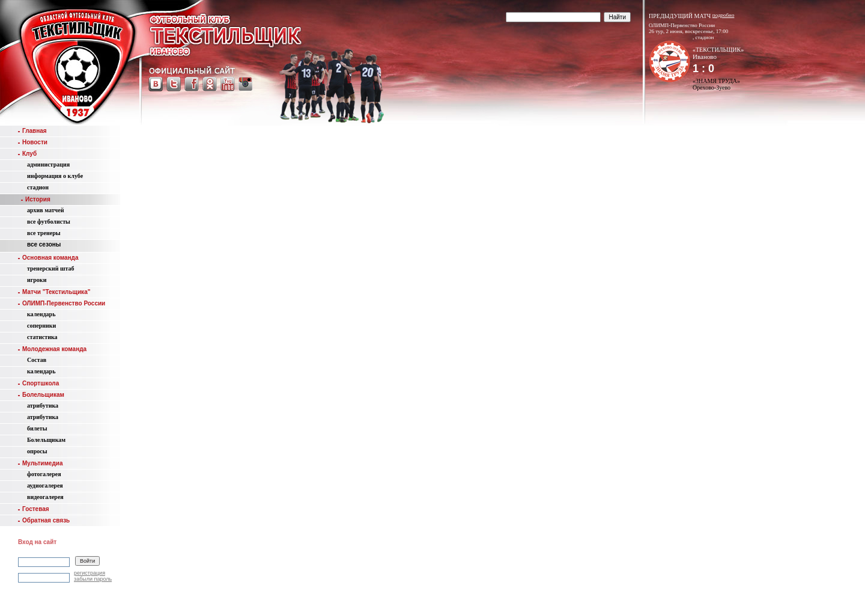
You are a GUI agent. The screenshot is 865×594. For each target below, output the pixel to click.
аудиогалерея (45, 485)
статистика (42, 337)
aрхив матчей (45, 210)
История (35, 199)
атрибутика (42, 405)
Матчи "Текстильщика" (54, 292)
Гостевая (33, 509)
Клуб (27, 153)
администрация (48, 164)
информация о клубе (55, 176)
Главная (32, 130)
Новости (32, 142)
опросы (37, 451)
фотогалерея (44, 474)
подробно (723, 15)
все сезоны (44, 244)
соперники (41, 325)
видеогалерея (45, 497)
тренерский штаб (50, 268)
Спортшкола (38, 383)
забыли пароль (93, 579)
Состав (36, 360)
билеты (37, 428)
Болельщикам (41, 394)
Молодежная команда (52, 349)
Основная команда (48, 257)
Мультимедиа (40, 463)
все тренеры (44, 233)
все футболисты (48, 221)
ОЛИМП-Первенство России (61, 303)
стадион (38, 187)
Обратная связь (44, 520)
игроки (36, 280)
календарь (41, 314)
